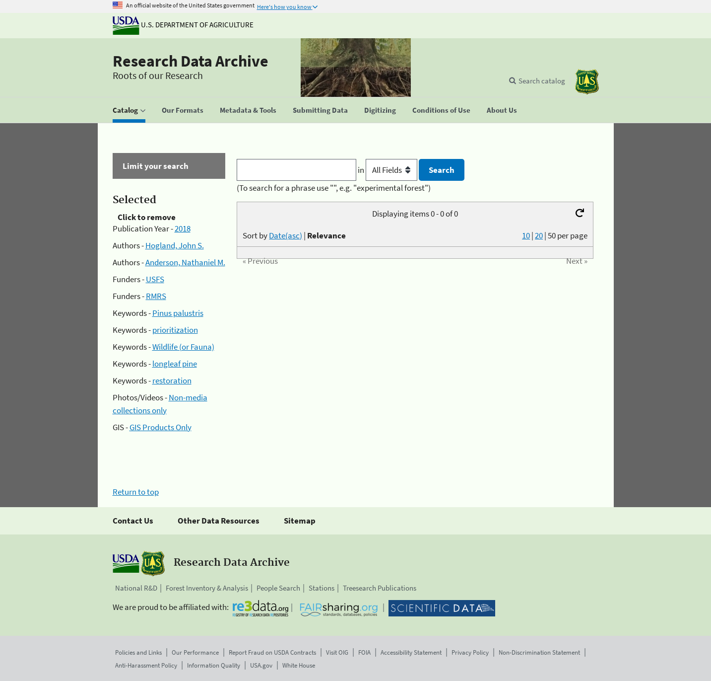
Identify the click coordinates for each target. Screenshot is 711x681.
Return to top (136, 491)
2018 (183, 228)
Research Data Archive (190, 61)
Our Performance (195, 652)
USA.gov (261, 665)
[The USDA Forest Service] (587, 81)
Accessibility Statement (411, 652)
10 (526, 235)
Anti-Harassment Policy (146, 665)
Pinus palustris (177, 312)
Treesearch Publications (379, 588)
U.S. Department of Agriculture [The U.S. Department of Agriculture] (183, 24)
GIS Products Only (160, 427)
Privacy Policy (470, 652)
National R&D (136, 588)
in (388, 169)
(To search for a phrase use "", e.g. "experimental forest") (334, 187)
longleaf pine (174, 363)
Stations (321, 588)
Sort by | (294, 235)
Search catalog (541, 80)
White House (298, 665)
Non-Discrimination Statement (539, 652)
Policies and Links (138, 652)
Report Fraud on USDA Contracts (272, 652)
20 (539, 235)
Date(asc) (285, 235)
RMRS (156, 296)
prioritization (175, 329)
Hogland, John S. (174, 245)
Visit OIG (337, 652)
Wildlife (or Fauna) (183, 346)
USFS (155, 279)
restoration (172, 380)
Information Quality (213, 665)
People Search (278, 588)
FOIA (364, 652)
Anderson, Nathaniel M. (185, 262)
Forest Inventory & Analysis (207, 588)
